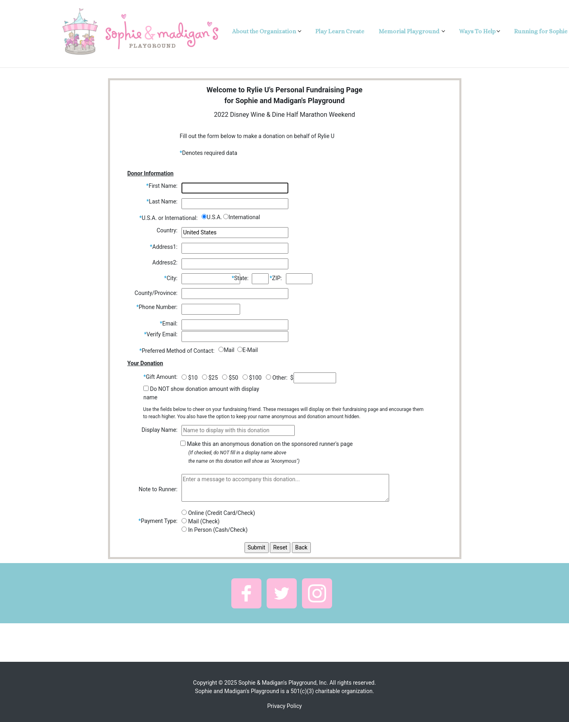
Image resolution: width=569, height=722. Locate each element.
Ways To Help (477, 31)
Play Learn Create (339, 31)
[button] (246, 593)
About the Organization (264, 31)
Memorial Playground (410, 31)
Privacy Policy (284, 706)
